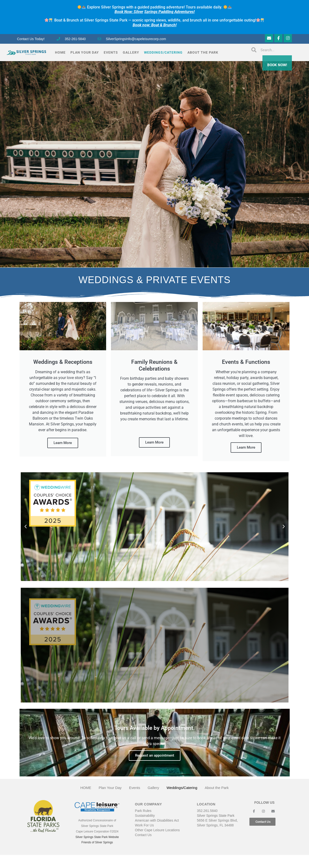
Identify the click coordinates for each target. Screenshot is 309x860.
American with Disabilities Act (157, 820)
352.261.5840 (207, 811)
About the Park (202, 52)
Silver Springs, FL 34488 (215, 825)
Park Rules (143, 811)
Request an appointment (154, 755)
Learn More (63, 443)
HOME (60, 52)
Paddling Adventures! (176, 11)
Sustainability (145, 815)
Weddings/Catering (163, 52)
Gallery (131, 52)
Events (111, 52)
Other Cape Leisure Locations (157, 830)
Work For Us (144, 825)
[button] (25, 526)
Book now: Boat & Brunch (154, 25)
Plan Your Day (84, 52)
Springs (151, 11)
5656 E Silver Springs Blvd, (217, 820)
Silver (129, 11)
